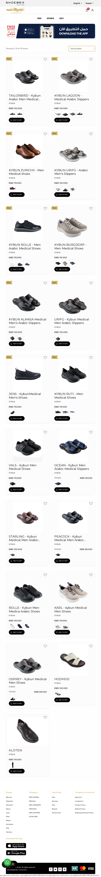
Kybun (8, 809)
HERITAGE (33, 809)
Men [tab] (39, 18)
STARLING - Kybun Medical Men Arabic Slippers (23, 538)
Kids (53, 805)
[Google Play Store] (16, 852)
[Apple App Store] (16, 845)
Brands (54, 809)
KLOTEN (15, 750)
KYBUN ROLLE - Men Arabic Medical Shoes (25, 246)
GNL (7, 828)
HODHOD (61, 679)
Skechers (9, 805)
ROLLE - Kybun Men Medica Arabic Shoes (24, 609)
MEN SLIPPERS (34, 813)
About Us (78, 797)
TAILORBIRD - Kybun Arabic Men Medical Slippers (25, 97)
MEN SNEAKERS (35, 805)
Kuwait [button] (89, 3)
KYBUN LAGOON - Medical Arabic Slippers (71, 97)
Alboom (9, 797)
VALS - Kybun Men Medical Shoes (22, 467)
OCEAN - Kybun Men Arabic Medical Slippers (71, 467)
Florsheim (9, 824)
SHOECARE (33, 816)
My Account (56, 813)
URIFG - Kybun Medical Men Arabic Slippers (71, 321)
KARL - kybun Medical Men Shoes (70, 609)
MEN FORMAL (34, 797)
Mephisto (9, 801)
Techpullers (22, 870)
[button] (92, 10)
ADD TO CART (16, 120)
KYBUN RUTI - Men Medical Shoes (68, 395)
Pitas (8, 816)
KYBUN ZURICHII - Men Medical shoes (26, 172)
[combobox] (82, 48)
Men (53, 797)
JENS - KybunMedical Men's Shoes (25, 395)
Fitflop (8, 820)
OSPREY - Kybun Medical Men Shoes (28, 680)
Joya (7, 813)
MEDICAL (32, 801)
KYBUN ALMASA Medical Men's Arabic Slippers (27, 321)
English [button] (77, 3)
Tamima (9, 832)
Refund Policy (80, 809)
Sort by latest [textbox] (76, 49)
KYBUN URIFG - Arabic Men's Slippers (71, 172)
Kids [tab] (61, 18)
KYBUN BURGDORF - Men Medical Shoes (70, 246)
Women (55, 801)
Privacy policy (80, 805)
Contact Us (79, 801)
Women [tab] (50, 18)
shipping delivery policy (84, 813)
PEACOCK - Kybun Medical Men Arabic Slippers (69, 538)
